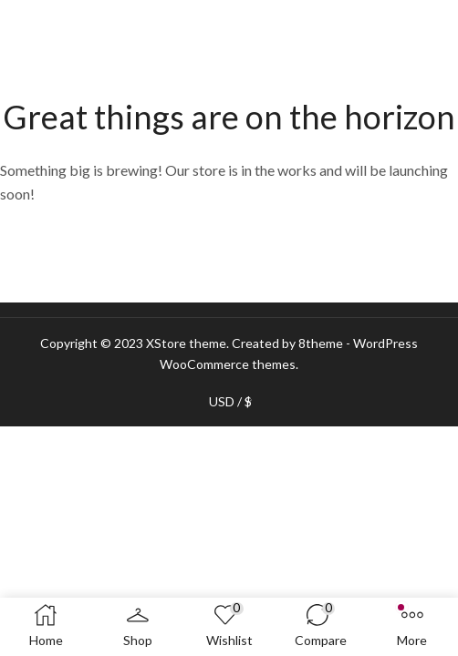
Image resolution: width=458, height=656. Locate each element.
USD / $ (230, 401)
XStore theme (186, 343)
